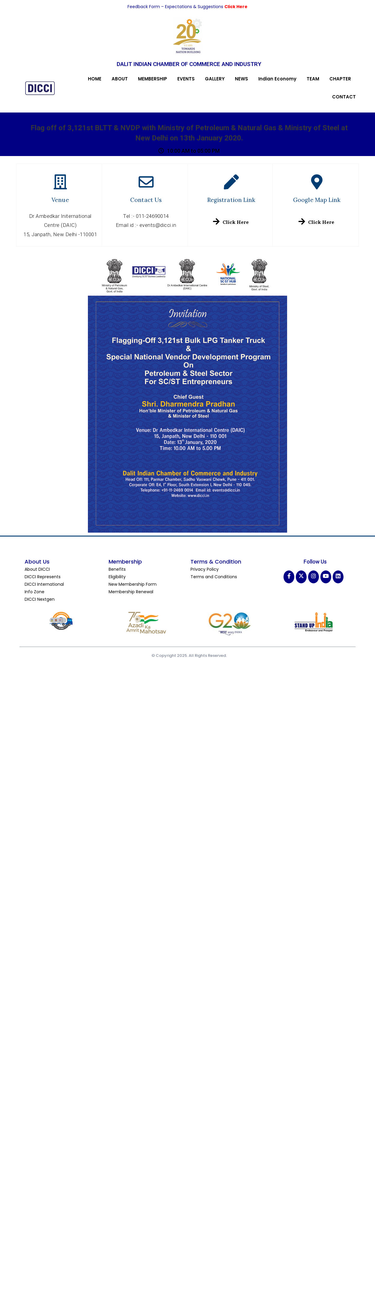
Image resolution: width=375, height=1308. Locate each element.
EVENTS (186, 79)
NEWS (241, 79)
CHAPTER (340, 79)
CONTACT (344, 97)
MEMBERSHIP (152, 79)
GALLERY (215, 79)
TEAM (313, 79)
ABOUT (120, 79)
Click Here (236, 7)
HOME (94, 79)
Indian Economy (277, 79)
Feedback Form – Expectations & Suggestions (176, 7)
